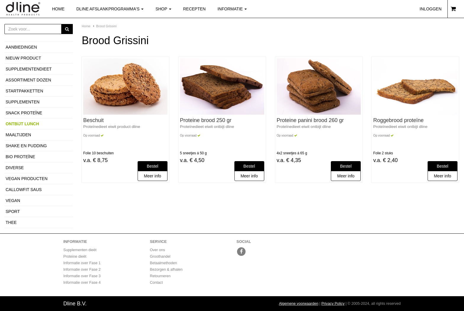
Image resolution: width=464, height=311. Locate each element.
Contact (156, 282)
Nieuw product (23, 58)
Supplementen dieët (79, 250)
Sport (13, 211)
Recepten (194, 9)
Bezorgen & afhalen (166, 269)
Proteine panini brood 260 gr (310, 120)
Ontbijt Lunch (22, 123)
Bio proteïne (20, 156)
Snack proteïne (24, 112)
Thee (11, 222)
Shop (166, 8)
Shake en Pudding (26, 145)
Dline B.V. (74, 304)
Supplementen (22, 102)
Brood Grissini (106, 26)
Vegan (13, 200)
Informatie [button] (232, 9)
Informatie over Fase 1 (82, 263)
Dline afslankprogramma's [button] (110, 9)
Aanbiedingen (21, 47)
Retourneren (160, 276)
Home (58, 9)
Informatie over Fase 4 (82, 282)
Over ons (157, 250)
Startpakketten (24, 91)
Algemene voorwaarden (298, 304)
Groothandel (160, 256)
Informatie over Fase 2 (82, 269)
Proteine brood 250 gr (205, 120)
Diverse (15, 167)
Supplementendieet (29, 69)
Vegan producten (27, 178)
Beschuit (93, 120)
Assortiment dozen (28, 80)
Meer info (152, 176)
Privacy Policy (332, 304)
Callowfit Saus (24, 189)
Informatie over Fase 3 (82, 276)
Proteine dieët (74, 256)
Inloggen (431, 9)
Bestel (152, 166)
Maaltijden (18, 134)
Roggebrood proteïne (398, 120)
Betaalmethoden (163, 263)
